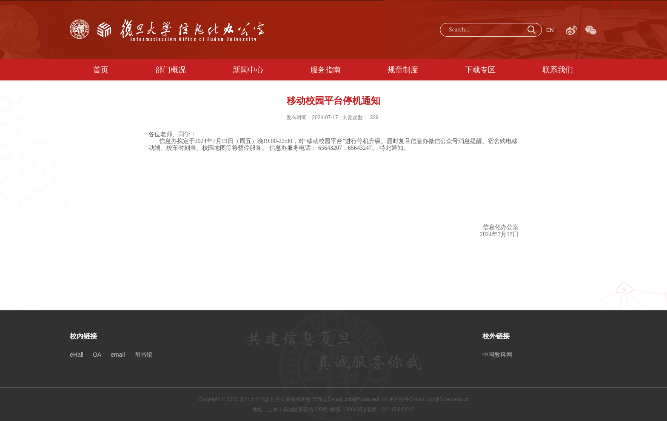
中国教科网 (497, 354)
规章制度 (403, 70)
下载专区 (480, 70)
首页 (100, 70)
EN (550, 30)
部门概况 (170, 70)
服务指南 (325, 70)
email (118, 354)
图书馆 (143, 354)
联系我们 (557, 70)
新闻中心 (248, 70)
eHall (76, 354)
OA (97, 354)
